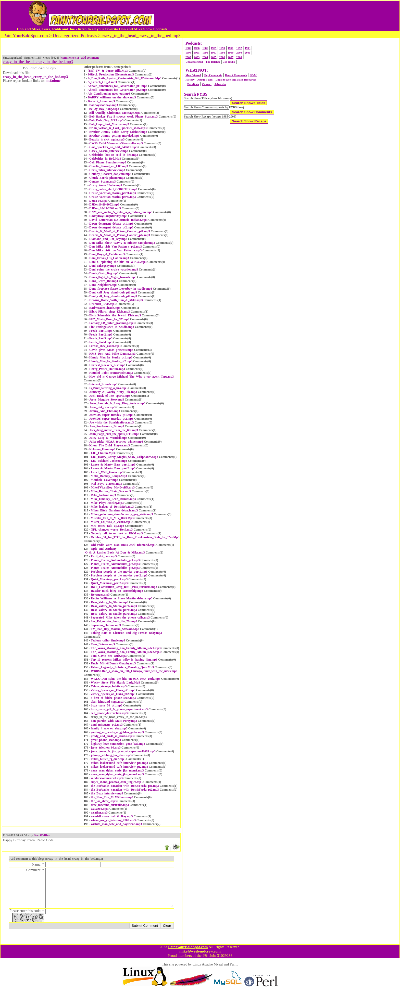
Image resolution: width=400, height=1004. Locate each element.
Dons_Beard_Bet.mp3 (103, 281)
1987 (205, 47)
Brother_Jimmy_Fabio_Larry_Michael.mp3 (118, 132)
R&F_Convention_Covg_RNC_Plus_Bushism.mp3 (124, 587)
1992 (239, 47)
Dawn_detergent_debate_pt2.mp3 (111, 227)
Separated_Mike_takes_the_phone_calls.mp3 (120, 617)
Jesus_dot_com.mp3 (102, 407)
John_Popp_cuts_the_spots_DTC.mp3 (114, 434)
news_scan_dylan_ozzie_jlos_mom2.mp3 (117, 774)
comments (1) (70, 57)
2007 (230, 57)
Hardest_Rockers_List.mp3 (107, 365)
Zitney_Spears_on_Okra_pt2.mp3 (113, 694)
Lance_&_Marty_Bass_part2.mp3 (113, 468)
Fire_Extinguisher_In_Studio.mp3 (111, 327)
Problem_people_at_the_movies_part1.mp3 (119, 571)
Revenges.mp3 (100, 594)
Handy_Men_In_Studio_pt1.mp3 (110, 357)
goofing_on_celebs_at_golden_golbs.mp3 (117, 732)
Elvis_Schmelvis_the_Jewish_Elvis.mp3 (115, 315)
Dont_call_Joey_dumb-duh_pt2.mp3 (113, 296)
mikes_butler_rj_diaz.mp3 (108, 759)
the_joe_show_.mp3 (104, 801)
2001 (247, 52)
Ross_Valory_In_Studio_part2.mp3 (114, 606)
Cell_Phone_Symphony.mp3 (107, 162)
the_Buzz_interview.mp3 (107, 793)
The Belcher (213, 61)
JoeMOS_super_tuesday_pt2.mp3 (111, 418)
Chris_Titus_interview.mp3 (107, 170)
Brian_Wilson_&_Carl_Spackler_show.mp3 (118, 128)
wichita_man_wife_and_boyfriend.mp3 (116, 824)
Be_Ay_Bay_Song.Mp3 (104, 109)
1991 (230, 47)
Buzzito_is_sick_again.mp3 (106, 139)
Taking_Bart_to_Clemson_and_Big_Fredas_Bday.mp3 (126, 633)
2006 (222, 57)
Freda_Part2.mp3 (100, 334)
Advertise (220, 84)
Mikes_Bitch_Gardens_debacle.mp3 (114, 510)
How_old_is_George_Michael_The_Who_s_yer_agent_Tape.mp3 (131, 376)
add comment (90, 57)
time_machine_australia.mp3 (110, 805)
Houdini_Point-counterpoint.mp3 (111, 373)
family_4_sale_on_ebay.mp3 (109, 728)
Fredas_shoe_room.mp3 (105, 346)
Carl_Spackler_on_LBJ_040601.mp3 (113, 147)
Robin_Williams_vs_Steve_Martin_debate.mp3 (121, 598)
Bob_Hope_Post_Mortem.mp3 (109, 124)
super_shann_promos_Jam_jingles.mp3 (117, 782)
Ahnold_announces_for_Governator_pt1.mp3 (117, 86)
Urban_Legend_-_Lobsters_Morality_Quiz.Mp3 (122, 667)
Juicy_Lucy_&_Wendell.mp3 (108, 438)
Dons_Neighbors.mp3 (103, 285)
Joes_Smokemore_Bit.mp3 (106, 426)
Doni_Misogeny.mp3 (102, 265)
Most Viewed (193, 74)
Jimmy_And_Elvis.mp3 (104, 411)
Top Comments (213, 74)
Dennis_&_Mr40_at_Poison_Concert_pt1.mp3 (119, 231)
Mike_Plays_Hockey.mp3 (107, 503)
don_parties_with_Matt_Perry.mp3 (114, 721)
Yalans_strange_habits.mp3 (109, 686)
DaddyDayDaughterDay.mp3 (108, 216)
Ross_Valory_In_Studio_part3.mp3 (114, 610)
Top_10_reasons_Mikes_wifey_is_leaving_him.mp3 (124, 659)
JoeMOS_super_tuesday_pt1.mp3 (111, 415)
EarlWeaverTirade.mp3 (104, 308)
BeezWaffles (42, 835)
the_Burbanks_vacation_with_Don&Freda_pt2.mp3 (125, 789)
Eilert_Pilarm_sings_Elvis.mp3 (109, 311)
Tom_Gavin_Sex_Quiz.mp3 (109, 656)
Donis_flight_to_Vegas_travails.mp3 (112, 277)
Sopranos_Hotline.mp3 (106, 625)
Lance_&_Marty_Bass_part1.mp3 (113, 464)
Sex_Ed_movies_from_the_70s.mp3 (114, 621)
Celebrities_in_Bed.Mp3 (105, 158)
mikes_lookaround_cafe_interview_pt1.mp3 (119, 763)
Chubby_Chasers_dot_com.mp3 (110, 174)
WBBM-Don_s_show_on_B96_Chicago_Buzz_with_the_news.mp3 (134, 671)
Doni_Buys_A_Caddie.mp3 (107, 254)
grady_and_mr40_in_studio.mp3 (112, 736)
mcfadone (53, 81)
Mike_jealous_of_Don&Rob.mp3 (112, 506)
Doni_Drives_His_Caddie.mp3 (109, 258)
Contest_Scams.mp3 (102, 181)
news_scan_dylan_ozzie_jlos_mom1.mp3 (117, 770)
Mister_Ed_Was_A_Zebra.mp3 (111, 522)
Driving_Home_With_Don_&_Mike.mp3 (116, 300)
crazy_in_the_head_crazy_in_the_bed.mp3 (35, 77)
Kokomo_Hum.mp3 (102, 449)
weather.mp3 (99, 812)
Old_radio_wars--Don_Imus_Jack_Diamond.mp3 (123, 545)
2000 (239, 52)
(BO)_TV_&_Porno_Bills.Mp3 (108, 70)
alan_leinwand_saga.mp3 (107, 701)
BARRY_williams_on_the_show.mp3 (112, 97)
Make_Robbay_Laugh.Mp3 (109, 476)
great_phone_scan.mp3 (106, 740)
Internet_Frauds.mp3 (103, 384)
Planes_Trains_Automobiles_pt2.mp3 (115, 564)
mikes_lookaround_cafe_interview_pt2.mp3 (119, 766)
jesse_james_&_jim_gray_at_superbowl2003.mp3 (123, 751)
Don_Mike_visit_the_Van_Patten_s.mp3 (115, 250)
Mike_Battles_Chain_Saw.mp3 (111, 491)
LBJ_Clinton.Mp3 (103, 453)
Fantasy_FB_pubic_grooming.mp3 (111, 323)
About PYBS (205, 79)
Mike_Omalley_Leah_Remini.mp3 (113, 499)
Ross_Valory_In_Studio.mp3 (109, 602)
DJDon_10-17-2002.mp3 (105, 208)
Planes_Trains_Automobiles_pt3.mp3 (115, 568)
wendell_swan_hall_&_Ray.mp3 (112, 816)
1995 (196, 52)
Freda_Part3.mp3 (100, 338)
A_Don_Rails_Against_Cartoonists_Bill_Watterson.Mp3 (124, 78)
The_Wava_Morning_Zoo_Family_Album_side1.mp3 (126, 648)
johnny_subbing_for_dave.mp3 (111, 755)
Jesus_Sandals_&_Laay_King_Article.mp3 (117, 403)
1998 (222, 52)
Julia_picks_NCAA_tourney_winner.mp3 (116, 441)
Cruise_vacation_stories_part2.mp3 (112, 197)
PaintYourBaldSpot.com (188, 959)
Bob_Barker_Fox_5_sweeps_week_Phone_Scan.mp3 (123, 116)
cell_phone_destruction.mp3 (109, 713)
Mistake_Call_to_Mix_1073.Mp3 (112, 518)
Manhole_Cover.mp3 (104, 480)
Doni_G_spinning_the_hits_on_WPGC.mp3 (117, 262)
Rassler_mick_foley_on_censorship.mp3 (117, 591)
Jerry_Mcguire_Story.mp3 (106, 399)
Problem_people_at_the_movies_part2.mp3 (119, 575)
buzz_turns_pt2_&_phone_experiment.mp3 (119, 709)
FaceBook (193, 84)
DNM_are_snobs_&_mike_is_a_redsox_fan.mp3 (120, 212)
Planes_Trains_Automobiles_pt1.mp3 (115, 560)
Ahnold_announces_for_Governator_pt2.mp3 (117, 90)
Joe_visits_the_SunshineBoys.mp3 (111, 422)
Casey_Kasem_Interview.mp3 (108, 151)
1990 (222, 47)
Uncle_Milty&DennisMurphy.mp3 (113, 663)
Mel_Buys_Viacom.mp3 (106, 483)
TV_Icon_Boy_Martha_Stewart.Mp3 (115, 629)
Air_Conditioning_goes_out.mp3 (109, 93)
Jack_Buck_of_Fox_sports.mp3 (109, 395)
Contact (206, 84)
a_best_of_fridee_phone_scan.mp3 (113, 698)
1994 (188, 52)
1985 (188, 47)
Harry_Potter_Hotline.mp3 (107, 369)
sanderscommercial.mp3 (107, 778)
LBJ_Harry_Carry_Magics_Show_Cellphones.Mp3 (124, 457)
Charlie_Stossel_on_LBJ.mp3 (108, 166)
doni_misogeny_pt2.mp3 (107, 724)
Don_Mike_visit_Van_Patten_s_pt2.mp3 (115, 246)
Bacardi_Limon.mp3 (101, 101)
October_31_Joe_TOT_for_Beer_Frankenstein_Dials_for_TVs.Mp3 (135, 537)
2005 (214, 57)
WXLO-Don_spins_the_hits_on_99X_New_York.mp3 (125, 678)
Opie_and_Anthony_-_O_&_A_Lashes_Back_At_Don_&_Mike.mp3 (114, 550)
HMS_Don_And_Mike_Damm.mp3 (112, 353)
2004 (205, 57)
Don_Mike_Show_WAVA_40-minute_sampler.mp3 (122, 242)
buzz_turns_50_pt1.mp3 (106, 705)
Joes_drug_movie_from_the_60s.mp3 (113, 430)
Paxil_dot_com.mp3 (104, 556)
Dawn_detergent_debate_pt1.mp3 (111, 223)
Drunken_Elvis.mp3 (102, 304)
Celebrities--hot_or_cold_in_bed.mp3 (113, 155)
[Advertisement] (275, 16)
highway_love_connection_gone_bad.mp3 (118, 743)
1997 (214, 52)
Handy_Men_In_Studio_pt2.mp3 (110, 361)
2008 (239, 57)
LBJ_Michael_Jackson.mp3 (109, 460)
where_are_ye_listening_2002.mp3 (113, 820)
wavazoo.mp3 (100, 808)
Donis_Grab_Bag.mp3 (103, 273)
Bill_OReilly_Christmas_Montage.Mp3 (115, 112)
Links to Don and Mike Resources (236, 79)
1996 (205, 52)
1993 (247, 47)
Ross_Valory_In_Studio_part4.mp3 (114, 613)
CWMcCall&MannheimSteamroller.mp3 (116, 143)
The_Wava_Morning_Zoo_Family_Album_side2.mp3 (126, 652)
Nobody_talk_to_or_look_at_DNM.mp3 (117, 533)
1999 (230, 52)
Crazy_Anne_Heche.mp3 (105, 185)
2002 (188, 57)
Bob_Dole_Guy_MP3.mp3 (106, 120)
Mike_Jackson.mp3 (103, 495)
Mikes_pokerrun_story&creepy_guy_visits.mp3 (122, 514)
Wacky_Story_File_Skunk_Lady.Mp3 (115, 682)
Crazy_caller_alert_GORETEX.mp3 (113, 189)
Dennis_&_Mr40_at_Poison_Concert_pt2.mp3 (119, 235)
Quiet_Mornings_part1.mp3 (109, 579)
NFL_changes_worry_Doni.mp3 (112, 529)
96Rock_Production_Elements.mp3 (111, 74)
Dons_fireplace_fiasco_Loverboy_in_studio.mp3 (120, 288)
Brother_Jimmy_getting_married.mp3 (114, 135)
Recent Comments (236, 74)
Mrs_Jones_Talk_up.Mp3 (107, 525)
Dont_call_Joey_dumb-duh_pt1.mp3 (113, 292)
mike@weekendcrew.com (200, 963)
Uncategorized (194, 61)
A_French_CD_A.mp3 (102, 82)
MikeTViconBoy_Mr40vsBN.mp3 (113, 487)
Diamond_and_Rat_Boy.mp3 (108, 239)
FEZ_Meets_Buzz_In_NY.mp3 (109, 319)
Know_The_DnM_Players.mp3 (109, 445)
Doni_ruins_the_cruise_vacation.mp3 (113, 269)
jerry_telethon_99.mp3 (106, 747)
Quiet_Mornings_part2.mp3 (109, 583)
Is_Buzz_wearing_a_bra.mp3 (108, 388)
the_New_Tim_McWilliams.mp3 (112, 797)
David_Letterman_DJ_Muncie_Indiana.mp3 (118, 220)
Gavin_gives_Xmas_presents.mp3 (111, 350)
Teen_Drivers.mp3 (103, 644)
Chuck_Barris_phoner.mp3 (107, 177)
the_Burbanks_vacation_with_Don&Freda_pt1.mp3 (125, 786)
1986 (196, 47)
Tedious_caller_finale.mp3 (108, 640)
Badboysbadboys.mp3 (103, 105)
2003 (196, 57)
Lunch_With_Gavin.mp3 (107, 472)
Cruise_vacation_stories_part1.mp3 (112, 193)
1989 (214, 47)
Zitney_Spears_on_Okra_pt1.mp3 (113, 690)
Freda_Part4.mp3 (100, 342)
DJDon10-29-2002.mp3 (104, 204)
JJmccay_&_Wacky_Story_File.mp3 (113, 392)
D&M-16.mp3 (98, 200)
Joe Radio (229, 61)
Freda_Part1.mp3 (100, 330)
